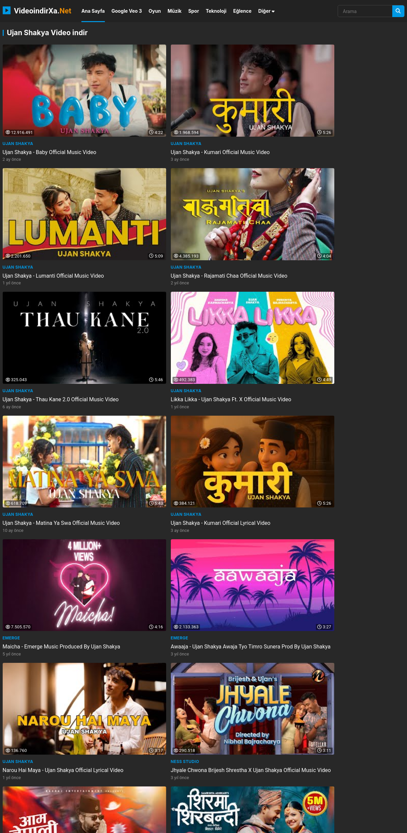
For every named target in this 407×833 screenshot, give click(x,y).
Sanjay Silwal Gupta (333, 383)
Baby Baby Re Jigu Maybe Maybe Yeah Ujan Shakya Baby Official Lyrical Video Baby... (48, 677)
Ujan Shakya (18, 105)
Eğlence (242, 11)
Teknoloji (216, 11)
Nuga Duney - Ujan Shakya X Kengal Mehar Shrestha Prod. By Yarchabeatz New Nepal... (251, 584)
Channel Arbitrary (230, 383)
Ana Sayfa (93, 11)
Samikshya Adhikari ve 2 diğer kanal (148, 383)
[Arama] (398, 11)
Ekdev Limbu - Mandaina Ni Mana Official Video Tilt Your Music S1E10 (249, 395)
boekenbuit (255, 796)
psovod (176, 796)
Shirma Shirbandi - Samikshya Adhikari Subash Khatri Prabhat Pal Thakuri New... (150, 399)
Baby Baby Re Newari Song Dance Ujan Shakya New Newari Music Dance (253, 488)
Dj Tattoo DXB (121, 661)
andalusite (235, 807)
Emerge (11, 290)
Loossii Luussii (20, 661)
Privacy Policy (373, 825)
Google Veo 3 (127, 11)
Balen (10, 383)
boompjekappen (290, 796)
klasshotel (67, 796)
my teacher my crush (214, 796)
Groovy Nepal (223, 475)
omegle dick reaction (139, 796)
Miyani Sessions (22, 475)
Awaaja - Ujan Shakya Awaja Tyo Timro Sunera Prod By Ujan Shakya (150, 302)
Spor (193, 11)
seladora (125, 807)
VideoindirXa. (37, 10)
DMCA (400, 825)
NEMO (70, 825)
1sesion (323, 796)
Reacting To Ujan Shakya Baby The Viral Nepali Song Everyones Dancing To (151, 488)
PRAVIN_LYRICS (121, 568)
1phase (151, 807)
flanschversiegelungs (277, 807)
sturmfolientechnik (26, 807)
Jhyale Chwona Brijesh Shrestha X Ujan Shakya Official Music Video (355, 302)
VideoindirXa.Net (39, 825)
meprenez (205, 807)
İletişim (306, 825)
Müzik (174, 11)
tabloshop (98, 796)
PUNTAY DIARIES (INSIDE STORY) (241, 661)
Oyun (155, 11)
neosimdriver (94, 807)
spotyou (63, 807)
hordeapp (177, 807)
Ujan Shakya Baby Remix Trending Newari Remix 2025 (145, 673)
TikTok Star (323, 568)
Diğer (266, 11)
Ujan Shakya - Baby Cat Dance (344, 670)
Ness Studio (323, 290)
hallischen (379, 796)
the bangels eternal (26, 796)
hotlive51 (349, 796)
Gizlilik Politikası (336, 825)
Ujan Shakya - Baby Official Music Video (49, 114)
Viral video (322, 661)
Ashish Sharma (122, 475)
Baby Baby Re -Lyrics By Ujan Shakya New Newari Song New (148, 580)
